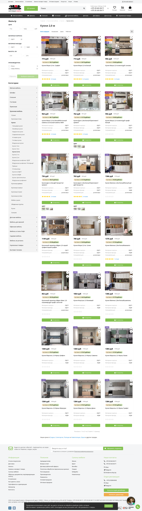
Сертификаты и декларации (17, 484)
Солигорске (59, 437)
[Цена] (14, 28)
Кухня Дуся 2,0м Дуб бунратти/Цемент (53, 184)
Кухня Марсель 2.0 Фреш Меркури (54, 408)
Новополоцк (76, 474)
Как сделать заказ (14, 482)
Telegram (107, 470)
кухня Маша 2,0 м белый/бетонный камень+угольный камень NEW (54, 121)
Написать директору (116, 494)
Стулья (24, 115)
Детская (85, 16)
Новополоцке (75, 437)
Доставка (10, 1)
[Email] (77, 448)
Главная (42, 21)
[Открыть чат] (131, 501)
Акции (70, 1)
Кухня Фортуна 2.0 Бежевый (83, 300)
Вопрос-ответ (44, 464)
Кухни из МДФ (16, 175)
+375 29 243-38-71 (97, 10)
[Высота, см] (15, 55)
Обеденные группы (17, 204)
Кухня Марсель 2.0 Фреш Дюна (84, 408)
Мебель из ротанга (24, 240)
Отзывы (76, 1)
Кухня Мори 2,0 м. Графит (51, 65)
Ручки (13, 208)
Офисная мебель (24, 226)
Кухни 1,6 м (15, 146)
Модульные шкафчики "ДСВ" (21, 160)
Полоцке (67, 437)
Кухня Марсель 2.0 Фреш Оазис (116, 355)
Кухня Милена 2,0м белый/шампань (118, 300)
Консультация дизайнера (116, 490)
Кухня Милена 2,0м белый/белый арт (118, 183)
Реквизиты (43, 477)
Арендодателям (45, 461)
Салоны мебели (19, 1)
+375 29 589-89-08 (110, 480)
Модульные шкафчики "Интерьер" (23, 163)
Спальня (43, 16)
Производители (45, 474)
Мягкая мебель (17, 16)
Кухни (24, 123)
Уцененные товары (123, 16)
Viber (106, 467)
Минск (74, 461)
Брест (74, 464)
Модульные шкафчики (19, 180)
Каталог (31, 8)
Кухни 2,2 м (15, 157)
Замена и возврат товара (40, 1)
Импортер (11, 487)
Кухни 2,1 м (15, 154)
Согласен (109, 506)
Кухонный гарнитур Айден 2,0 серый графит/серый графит (55, 246)
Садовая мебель (24, 236)
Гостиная (56, 16)
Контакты (11, 490)
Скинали (14, 212)
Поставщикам (44, 472)
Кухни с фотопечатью (19, 177)
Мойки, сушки (15, 200)
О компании (28, 1)
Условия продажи (46, 480)
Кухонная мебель (71, 16)
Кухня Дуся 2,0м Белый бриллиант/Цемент (86, 121)
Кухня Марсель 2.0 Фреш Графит (116, 408)
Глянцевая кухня (17, 126)
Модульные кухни (17, 143)
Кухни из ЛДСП (16, 172)
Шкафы (24, 92)
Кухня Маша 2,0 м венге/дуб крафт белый (117, 121)
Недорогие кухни (17, 132)
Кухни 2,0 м (16, 152)
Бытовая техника (24, 250)
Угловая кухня (16, 137)
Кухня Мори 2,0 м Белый (82, 65)
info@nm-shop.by (110, 472)
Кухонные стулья (16, 192)
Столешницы (16, 169)
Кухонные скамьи (16, 188)
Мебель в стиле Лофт (24, 231)
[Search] (63, 8)
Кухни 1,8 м (15, 149)
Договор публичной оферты (49, 466)
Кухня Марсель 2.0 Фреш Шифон (53, 355)
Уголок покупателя (14, 461)
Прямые (14, 166)
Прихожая (24, 106)
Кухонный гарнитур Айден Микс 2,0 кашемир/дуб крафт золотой (54, 301)
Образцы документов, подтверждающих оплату (21, 475)
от (50, 62)
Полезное (44, 457)
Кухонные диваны (16, 183)
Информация (13, 457)
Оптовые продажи (54, 1)
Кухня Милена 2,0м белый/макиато (117, 245)
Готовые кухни (16, 140)
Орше (83, 437)
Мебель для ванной (24, 222)
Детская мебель (24, 217)
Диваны (31, 16)
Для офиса (96, 16)
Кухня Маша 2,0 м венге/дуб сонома (118, 65)
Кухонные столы (24, 119)
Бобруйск (75, 472)
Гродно (52, 437)
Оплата (10, 466)
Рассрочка (63, 1)
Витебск (74, 466)
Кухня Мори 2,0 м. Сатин (82, 245)
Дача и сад (107, 16)
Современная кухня (18, 134)
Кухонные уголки (16, 196)
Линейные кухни (17, 129)
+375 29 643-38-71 (97, 8)
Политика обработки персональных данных (54, 469)
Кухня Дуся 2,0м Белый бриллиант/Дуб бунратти (86, 184)
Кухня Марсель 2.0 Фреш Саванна (85, 355)
